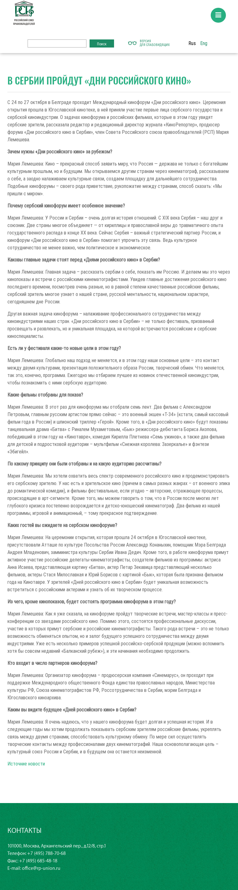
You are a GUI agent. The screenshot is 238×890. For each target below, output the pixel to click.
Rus (192, 43)
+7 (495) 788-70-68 (46, 853)
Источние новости (26, 764)
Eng (203, 43)
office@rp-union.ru (41, 868)
